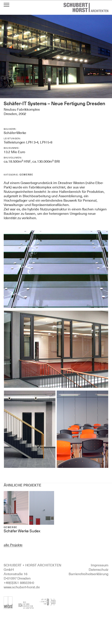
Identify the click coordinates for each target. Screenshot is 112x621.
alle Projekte (13, 545)
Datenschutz (98, 569)
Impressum (99, 565)
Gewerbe (26, 174)
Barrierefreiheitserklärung (88, 574)
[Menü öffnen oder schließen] (6, 5)
